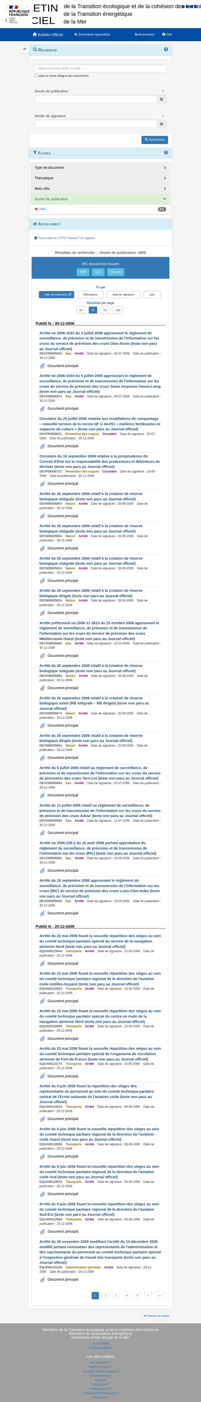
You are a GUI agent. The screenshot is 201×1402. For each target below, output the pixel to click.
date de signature (123, 294)
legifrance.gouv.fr (100, 1367)
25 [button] (92, 310)
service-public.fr (100, 1362)
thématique (90, 294)
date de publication (56, 294)
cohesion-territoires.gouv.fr (100, 1393)
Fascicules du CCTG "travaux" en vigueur (64, 238)
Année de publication (51, 199)
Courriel (115, 272)
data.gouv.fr (100, 1384)
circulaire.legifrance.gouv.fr (100, 1371)
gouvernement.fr (100, 1375)
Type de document (49, 168)
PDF (83, 272)
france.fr (100, 1380)
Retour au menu (156, 1316)
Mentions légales (100, 1348)
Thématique (43, 178)
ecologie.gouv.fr (100, 1389)
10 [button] (80, 310)
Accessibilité (100, 1343)
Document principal (62, 366)
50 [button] (105, 310)
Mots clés (42, 188)
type (152, 294)
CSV (98, 272)
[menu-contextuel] (36, 75)
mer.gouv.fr (100, 1397)
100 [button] (118, 310)
